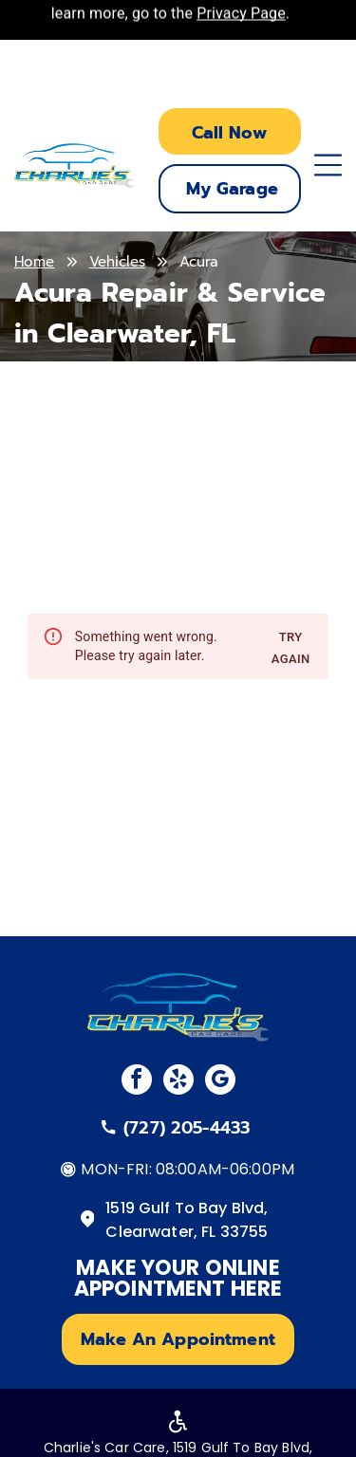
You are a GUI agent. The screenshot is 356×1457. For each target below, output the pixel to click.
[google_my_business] (220, 1081)
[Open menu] (328, 165)
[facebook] (137, 1081)
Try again (290, 648)
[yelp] (178, 1081)
